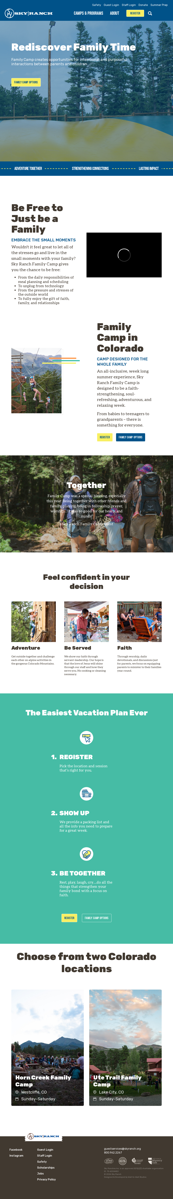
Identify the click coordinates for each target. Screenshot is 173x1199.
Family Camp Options (26, 82)
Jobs (40, 1173)
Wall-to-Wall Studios (137, 1177)
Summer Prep (159, 5)
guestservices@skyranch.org (122, 1148)
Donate (143, 5)
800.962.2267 (113, 1152)
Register (135, 13)
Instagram (165, 13)
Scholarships (46, 1167)
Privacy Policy (46, 1179)
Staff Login (129, 5)
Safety (96, 5)
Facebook (158, 13)
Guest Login (111, 5)
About (116, 13)
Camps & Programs (90, 13)
